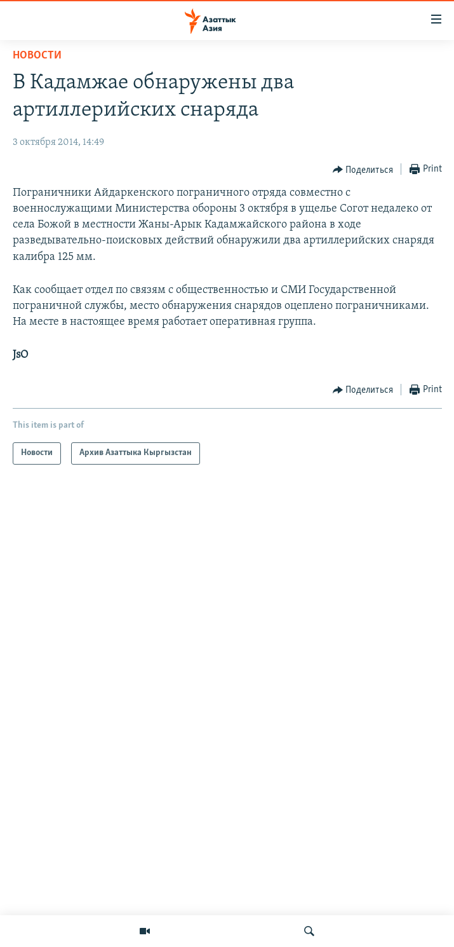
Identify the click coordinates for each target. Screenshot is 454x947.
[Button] (363, 170)
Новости (37, 56)
